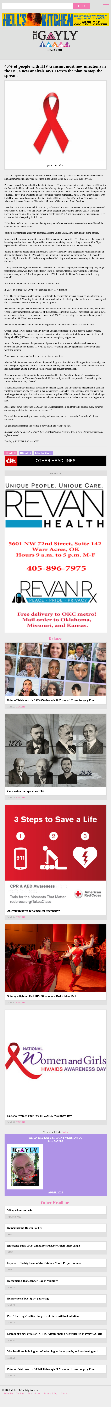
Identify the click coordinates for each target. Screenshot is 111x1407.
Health (11, 453)
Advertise (8, 1393)
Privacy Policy (51, 1393)
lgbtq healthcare (43, 453)
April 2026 (55, 1192)
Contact (64, 1393)
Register (20, 1393)
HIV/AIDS (25, 453)
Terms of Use (34, 1393)
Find (81, 6)
